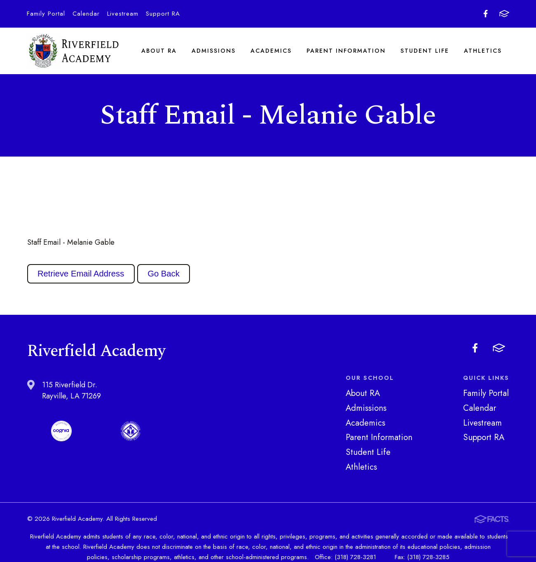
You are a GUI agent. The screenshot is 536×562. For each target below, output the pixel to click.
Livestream (122, 13)
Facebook (485, 13)
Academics (271, 51)
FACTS (504, 13)
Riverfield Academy (73, 52)
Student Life (424, 51)
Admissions (214, 51)
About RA (159, 51)
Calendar (86, 13)
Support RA (163, 13)
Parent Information (346, 51)
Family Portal (46, 13)
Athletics (483, 51)
